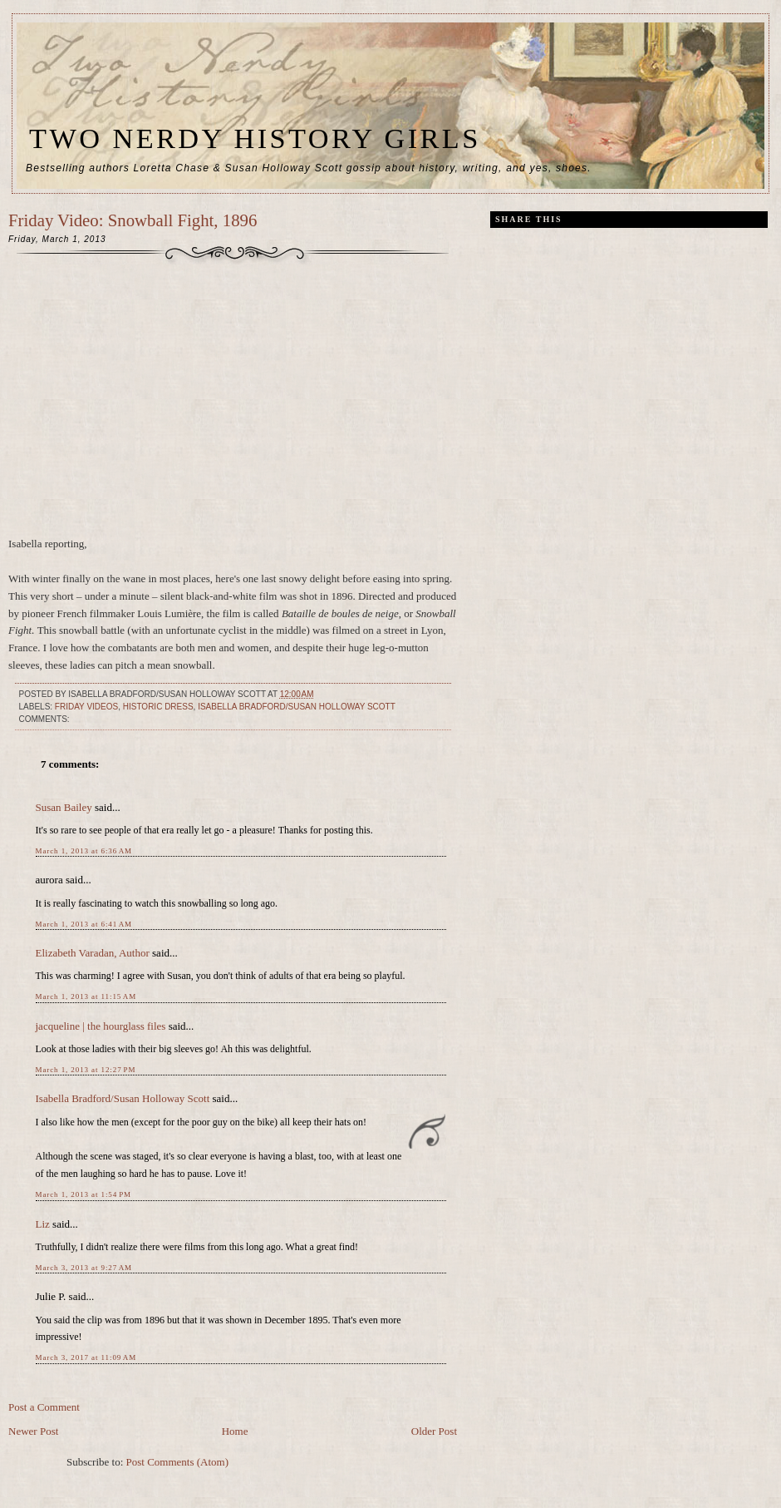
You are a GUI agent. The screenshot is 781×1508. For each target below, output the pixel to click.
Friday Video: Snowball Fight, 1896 (132, 220)
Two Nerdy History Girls (255, 138)
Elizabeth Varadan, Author (93, 953)
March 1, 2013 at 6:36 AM (84, 851)
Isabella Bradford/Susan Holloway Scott (296, 706)
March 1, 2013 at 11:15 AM (86, 996)
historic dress (158, 706)
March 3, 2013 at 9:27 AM (84, 1267)
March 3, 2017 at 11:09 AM (86, 1357)
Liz (43, 1224)
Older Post (434, 1431)
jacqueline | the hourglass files (101, 1026)
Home (235, 1431)
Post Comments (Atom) (177, 1462)
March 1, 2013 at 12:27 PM (86, 1069)
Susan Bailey (64, 807)
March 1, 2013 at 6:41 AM (84, 924)
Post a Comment (44, 1407)
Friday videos (86, 706)
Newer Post (33, 1431)
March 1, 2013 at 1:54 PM (83, 1194)
